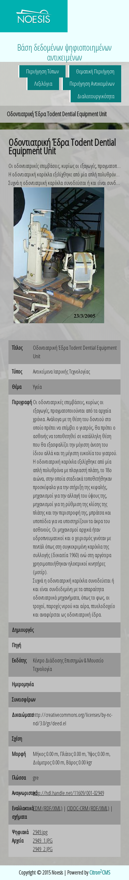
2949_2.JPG (43, 849)
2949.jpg (40, 832)
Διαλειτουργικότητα (95, 96)
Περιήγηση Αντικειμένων (92, 83)
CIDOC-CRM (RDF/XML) (88, 808)
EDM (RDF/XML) (47, 808)
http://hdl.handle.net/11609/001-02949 (68, 793)
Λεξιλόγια (43, 83)
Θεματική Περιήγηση (95, 71)
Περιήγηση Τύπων (42, 71)
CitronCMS (99, 872)
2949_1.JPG (43, 840)
